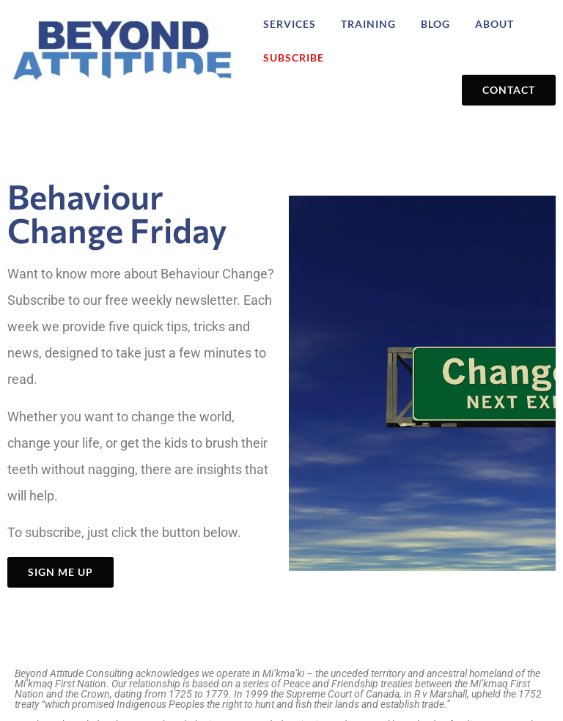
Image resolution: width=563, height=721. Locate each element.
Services (289, 24)
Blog (435, 24)
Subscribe (293, 57)
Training (368, 24)
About (494, 24)
